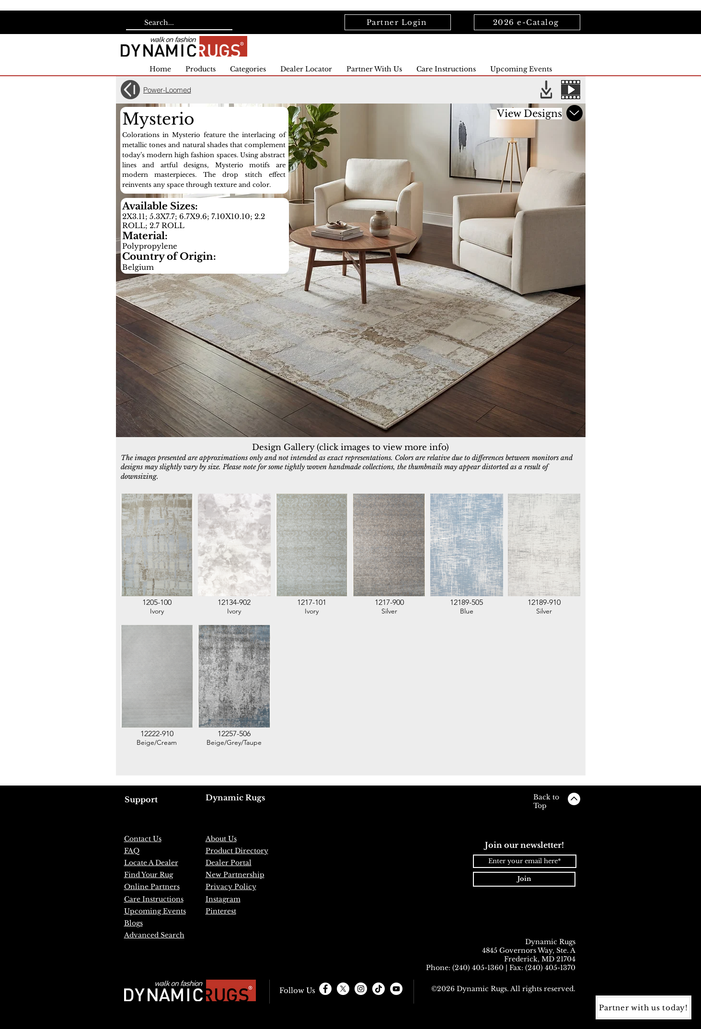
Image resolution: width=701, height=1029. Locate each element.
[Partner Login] (398, 22)
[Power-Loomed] (172, 89)
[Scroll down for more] (574, 113)
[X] (343, 989)
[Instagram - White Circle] (361, 989)
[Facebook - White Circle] (325, 989)
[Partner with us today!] (643, 1007)
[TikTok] (378, 989)
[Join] (524, 879)
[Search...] (178, 23)
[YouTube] (396, 989)
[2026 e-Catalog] (527, 22)
